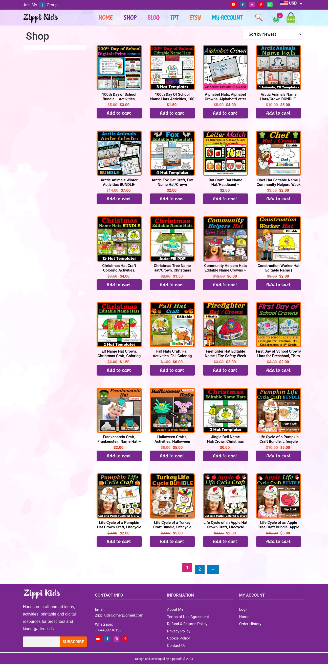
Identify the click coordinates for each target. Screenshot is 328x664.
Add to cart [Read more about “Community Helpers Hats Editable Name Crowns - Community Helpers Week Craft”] (225, 284)
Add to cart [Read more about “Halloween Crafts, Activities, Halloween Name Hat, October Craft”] (172, 456)
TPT (175, 17)
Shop (130, 17)
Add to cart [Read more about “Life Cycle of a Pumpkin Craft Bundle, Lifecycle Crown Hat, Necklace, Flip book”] (279, 456)
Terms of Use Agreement (188, 615)
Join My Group (40, 5)
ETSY (195, 17)
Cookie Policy (178, 636)
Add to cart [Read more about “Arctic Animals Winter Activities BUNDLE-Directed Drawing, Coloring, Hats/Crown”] (119, 198)
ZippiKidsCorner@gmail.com (119, 613)
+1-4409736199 (108, 628)
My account (227, 17)
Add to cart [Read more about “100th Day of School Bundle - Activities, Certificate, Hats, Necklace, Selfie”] (119, 113)
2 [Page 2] (200, 567)
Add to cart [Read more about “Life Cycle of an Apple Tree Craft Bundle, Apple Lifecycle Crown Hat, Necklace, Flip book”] (279, 541)
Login (244, 608)
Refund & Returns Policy (187, 622)
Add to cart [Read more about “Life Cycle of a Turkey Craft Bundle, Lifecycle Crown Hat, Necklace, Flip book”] (172, 541)
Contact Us (176, 644)
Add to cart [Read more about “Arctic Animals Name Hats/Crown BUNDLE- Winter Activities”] (279, 113)
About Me (175, 608)
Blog (154, 17)
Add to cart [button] (172, 113)
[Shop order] (272, 34)
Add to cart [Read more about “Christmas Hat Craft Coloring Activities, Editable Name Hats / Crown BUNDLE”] (119, 284)
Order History (250, 622)
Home (106, 17)
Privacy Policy (178, 629)
